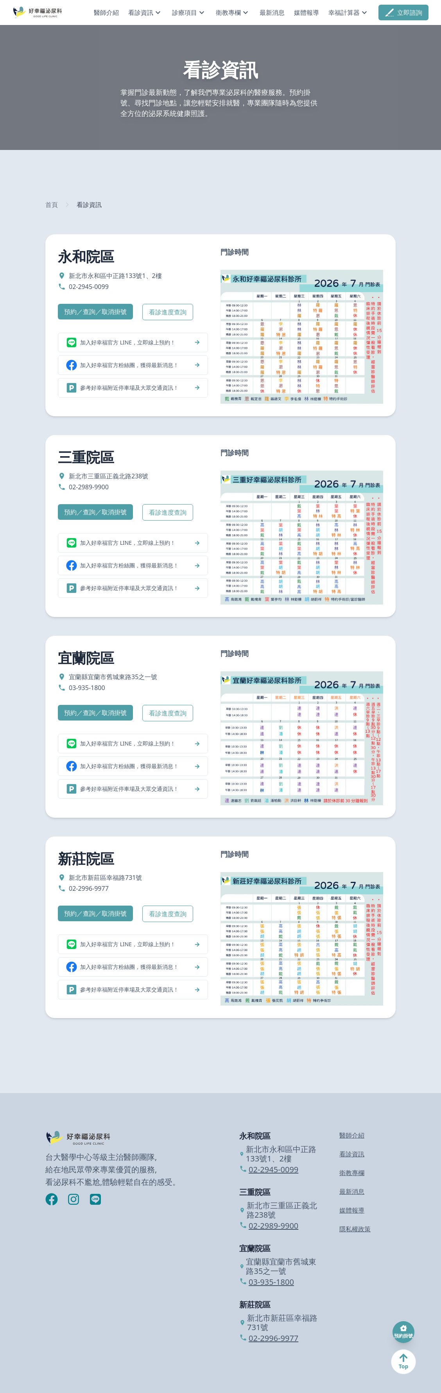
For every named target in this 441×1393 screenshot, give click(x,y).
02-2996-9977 (268, 1338)
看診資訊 (89, 204)
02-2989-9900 (268, 1226)
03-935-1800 (266, 1282)
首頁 (51, 204)
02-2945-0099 (268, 1169)
